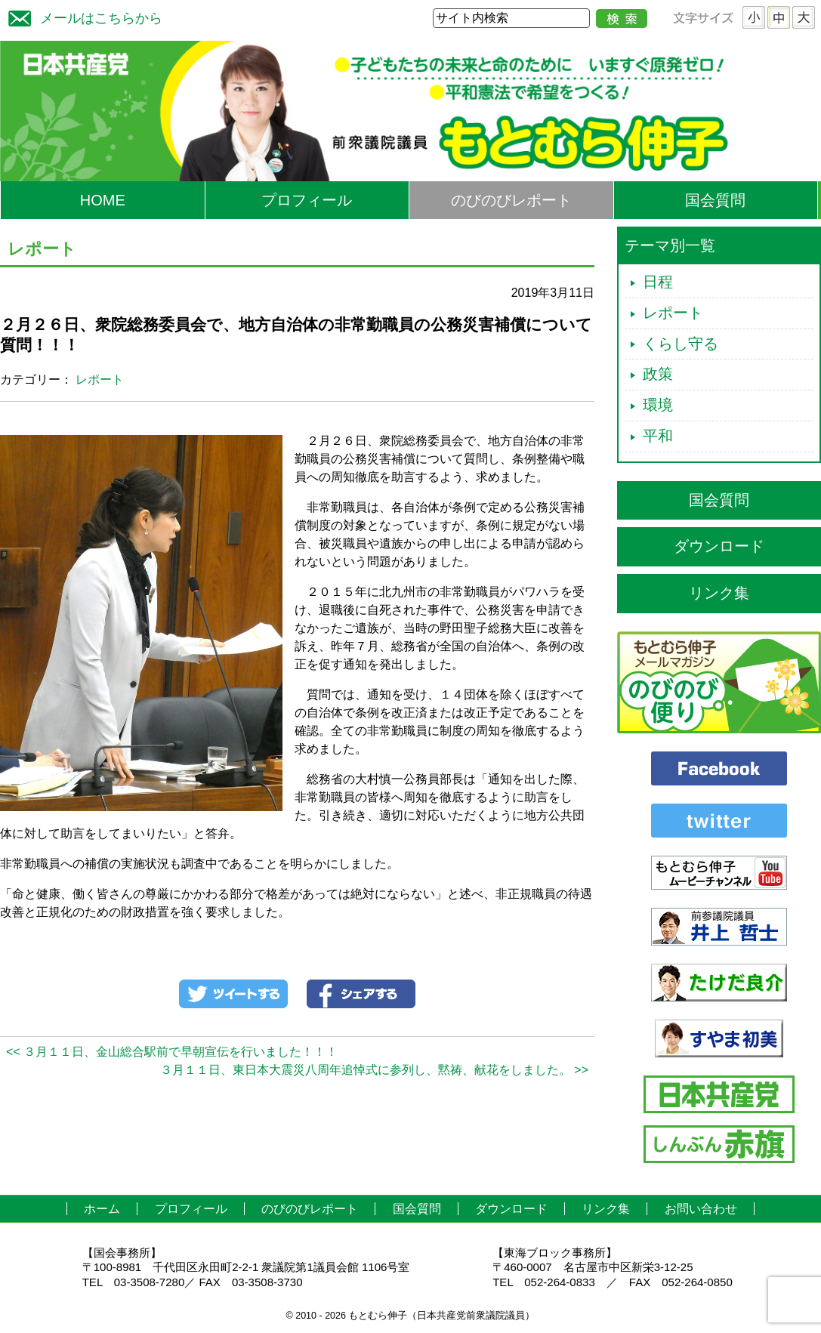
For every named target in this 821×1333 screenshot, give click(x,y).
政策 (658, 374)
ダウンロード (719, 546)
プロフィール (306, 200)
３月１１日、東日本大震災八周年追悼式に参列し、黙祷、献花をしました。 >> (374, 1069)
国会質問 (715, 200)
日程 (658, 281)
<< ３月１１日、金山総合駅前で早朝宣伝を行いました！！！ (172, 1051)
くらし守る (680, 343)
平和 (658, 435)
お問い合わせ (701, 1208)
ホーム (102, 1208)
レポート (100, 379)
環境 (658, 405)
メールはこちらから (81, 16)
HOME (102, 200)
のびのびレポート (511, 200)
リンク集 (719, 593)
